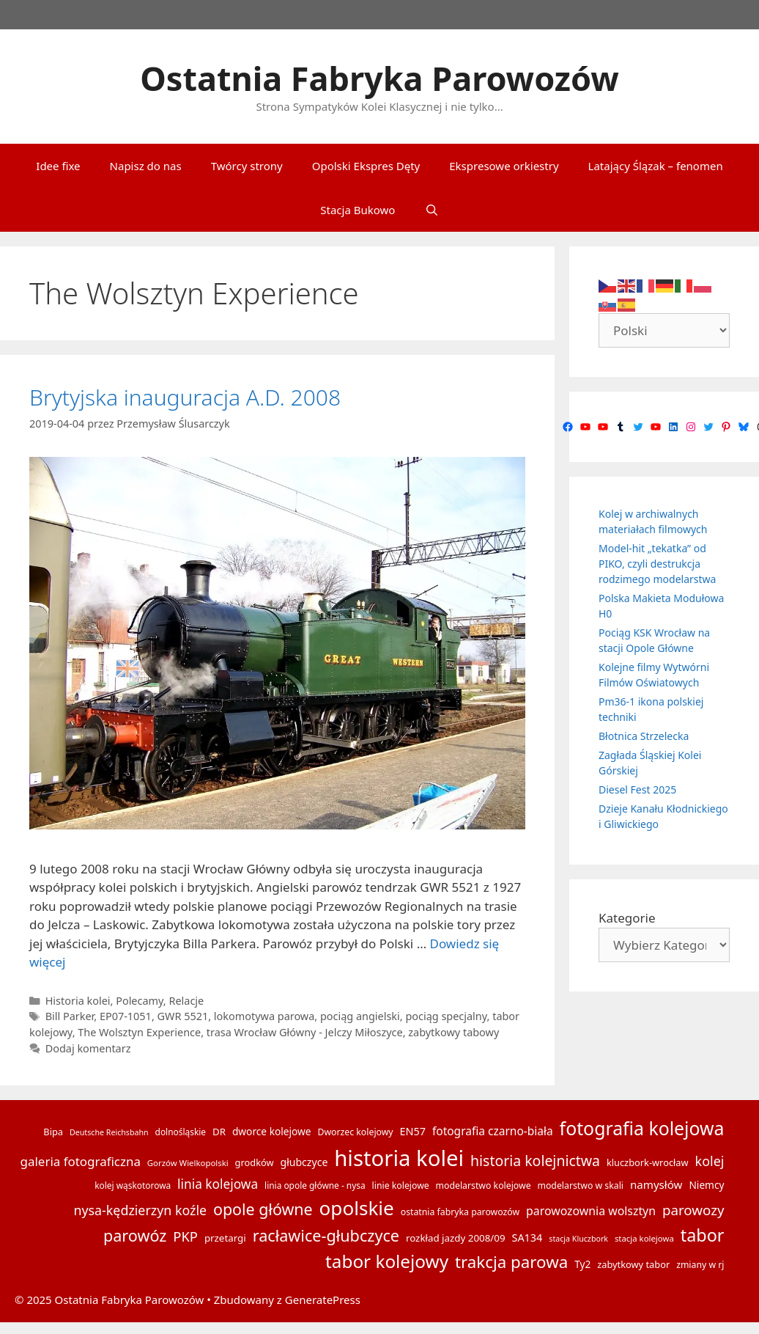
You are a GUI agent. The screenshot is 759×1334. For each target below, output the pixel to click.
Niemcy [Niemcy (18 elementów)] (706, 1185)
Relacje (186, 1001)
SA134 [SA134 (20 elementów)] (526, 1238)
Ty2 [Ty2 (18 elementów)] (582, 1264)
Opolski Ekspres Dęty (366, 165)
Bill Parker (70, 1016)
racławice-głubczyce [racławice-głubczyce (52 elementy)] (326, 1235)
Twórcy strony (247, 165)
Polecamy (139, 1001)
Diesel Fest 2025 (637, 789)
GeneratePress (322, 1299)
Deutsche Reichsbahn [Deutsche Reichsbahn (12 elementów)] (109, 1132)
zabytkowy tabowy (453, 1032)
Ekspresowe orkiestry (503, 165)
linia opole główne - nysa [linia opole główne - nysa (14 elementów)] (315, 1185)
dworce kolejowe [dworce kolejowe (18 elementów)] (271, 1131)
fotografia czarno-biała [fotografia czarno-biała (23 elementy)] (492, 1131)
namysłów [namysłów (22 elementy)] (656, 1184)
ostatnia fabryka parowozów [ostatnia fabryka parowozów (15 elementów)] (460, 1212)
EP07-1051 (126, 1016)
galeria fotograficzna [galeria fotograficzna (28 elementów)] (81, 1161)
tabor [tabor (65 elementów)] (703, 1235)
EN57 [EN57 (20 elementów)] (413, 1131)
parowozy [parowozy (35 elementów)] (693, 1210)
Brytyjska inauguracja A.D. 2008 (185, 397)
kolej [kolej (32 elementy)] (710, 1161)
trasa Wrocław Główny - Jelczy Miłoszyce (305, 1032)
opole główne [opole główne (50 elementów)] (263, 1209)
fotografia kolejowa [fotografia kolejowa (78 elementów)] (642, 1127)
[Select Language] (664, 330)
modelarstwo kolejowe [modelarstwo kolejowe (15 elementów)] (483, 1185)
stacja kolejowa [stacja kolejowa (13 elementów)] (644, 1238)
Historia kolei (78, 1001)
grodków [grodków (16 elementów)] (254, 1162)
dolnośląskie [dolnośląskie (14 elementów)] (180, 1131)
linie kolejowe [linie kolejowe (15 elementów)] (400, 1185)
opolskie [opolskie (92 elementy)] (356, 1208)
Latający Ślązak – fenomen (655, 165)
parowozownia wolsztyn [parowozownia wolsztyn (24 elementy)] (591, 1211)
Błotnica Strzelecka (644, 736)
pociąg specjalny (445, 1016)
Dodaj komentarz (88, 1048)
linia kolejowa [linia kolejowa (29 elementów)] (217, 1184)
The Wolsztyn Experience (139, 1032)
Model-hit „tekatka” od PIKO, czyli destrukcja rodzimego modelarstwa (657, 563)
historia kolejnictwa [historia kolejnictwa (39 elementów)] (535, 1160)
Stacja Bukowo (357, 209)
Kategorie (627, 917)
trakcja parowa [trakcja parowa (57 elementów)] (511, 1261)
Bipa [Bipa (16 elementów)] (53, 1131)
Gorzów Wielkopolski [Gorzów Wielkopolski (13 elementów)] (188, 1162)
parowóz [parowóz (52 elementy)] (135, 1235)
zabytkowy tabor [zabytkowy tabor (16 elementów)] (633, 1264)
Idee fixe (58, 165)
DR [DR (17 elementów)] (219, 1131)
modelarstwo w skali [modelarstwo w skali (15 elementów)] (580, 1185)
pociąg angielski (360, 1016)
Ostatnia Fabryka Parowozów (379, 78)
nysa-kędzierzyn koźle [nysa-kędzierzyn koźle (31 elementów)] (140, 1210)
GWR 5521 (183, 1016)
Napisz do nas (146, 165)
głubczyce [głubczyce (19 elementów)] (303, 1162)
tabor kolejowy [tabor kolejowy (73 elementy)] (386, 1261)
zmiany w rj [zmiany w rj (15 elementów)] (700, 1264)
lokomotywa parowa (264, 1016)
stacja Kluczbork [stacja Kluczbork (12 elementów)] (578, 1239)
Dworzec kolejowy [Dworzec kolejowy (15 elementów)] (355, 1132)
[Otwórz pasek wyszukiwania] (431, 210)
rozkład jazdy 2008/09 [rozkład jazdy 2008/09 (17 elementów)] (456, 1238)
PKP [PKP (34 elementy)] (185, 1236)
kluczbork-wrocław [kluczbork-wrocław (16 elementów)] (648, 1162)
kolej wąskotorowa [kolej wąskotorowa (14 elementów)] (133, 1185)
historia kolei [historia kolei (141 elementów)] (399, 1158)
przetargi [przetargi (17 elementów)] (225, 1238)
